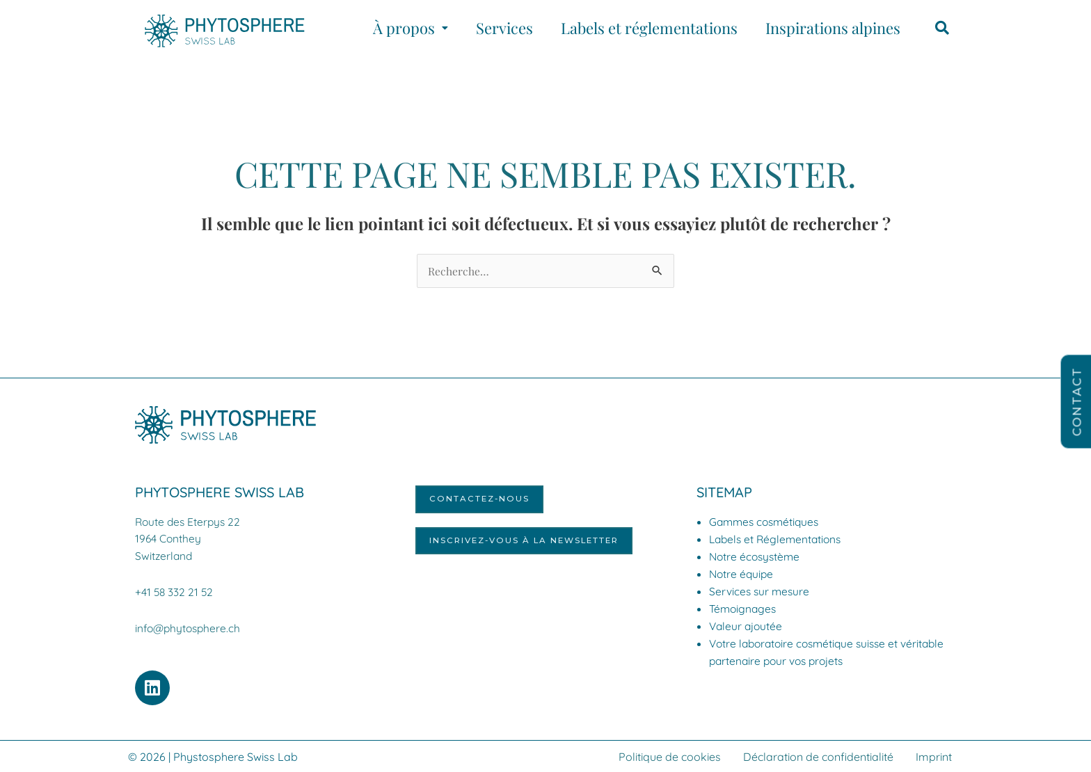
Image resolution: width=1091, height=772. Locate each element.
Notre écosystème (756, 557)
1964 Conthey (168, 539)
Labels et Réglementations (778, 540)
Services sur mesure (760, 592)
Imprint (934, 756)
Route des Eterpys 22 (189, 522)
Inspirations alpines (832, 27)
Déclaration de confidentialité (818, 756)
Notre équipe (742, 574)
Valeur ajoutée (747, 627)
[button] (410, 28)
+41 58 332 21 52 (175, 592)
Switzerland (164, 556)
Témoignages (744, 609)
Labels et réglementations (649, 27)
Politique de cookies (670, 756)
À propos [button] (410, 27)
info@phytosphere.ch (189, 628)
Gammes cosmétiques (767, 522)
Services (504, 27)
